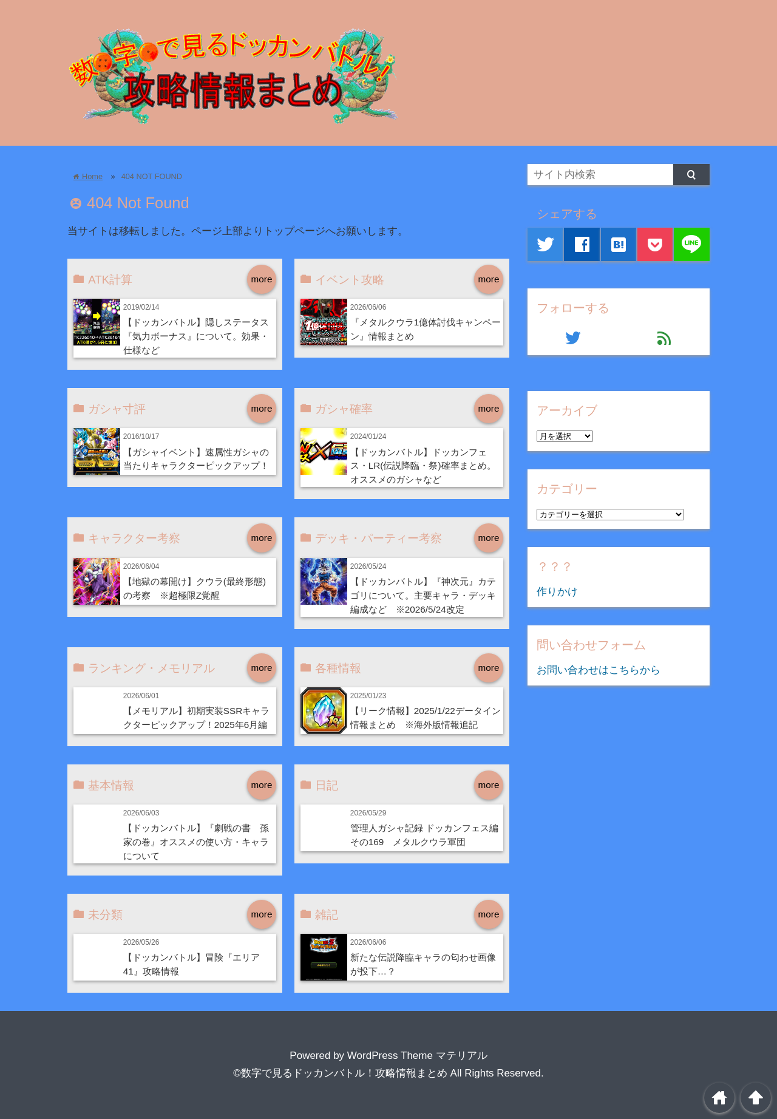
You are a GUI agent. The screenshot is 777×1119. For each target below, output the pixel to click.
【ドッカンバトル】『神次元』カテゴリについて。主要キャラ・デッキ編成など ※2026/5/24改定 (423, 595)
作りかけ (557, 591)
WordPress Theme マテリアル (417, 1055)
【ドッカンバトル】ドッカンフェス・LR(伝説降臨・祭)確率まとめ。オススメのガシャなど (423, 466)
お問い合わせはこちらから (598, 670)
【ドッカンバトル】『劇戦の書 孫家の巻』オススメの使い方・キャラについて (196, 842)
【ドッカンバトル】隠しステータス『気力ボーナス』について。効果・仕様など (196, 336)
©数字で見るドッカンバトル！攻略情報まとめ (340, 1073)
